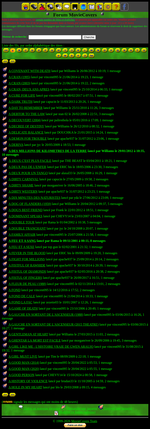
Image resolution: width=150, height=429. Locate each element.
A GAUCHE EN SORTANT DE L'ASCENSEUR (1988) (45, 314)
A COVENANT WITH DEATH (29, 71)
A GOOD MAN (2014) (23, 362)
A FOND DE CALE (21, 296)
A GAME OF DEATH (23, 308)
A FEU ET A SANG (22, 241)
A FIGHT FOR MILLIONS (26, 259)
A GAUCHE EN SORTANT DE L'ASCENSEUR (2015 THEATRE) (53, 324)
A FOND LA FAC (20, 302)
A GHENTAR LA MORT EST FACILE (34, 340)
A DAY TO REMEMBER (25, 108)
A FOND (14, 290)
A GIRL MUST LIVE (22, 356)
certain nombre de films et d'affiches (55, 19)
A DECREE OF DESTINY (26, 126)
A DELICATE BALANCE (26, 132)
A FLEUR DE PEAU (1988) (27, 284)
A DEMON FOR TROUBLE (27, 138)
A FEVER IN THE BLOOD (26, 253)
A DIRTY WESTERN (22, 191)
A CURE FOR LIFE (21, 95)
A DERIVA (15, 144)
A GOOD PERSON (21, 375)
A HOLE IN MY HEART (25, 387)
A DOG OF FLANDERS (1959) (29, 204)
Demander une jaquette (79, 408)
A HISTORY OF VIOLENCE (27, 381)
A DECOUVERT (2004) (24, 120)
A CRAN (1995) (19, 77)
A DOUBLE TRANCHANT (27, 228)
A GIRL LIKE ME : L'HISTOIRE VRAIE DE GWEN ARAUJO (50, 346)
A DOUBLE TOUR (21, 222)
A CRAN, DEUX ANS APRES (29, 89)
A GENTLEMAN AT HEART (28, 334)
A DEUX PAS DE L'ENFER (27, 167)
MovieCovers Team (84, 421)
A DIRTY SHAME (20, 185)
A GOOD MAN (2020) (23, 369)
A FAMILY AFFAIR (21, 234)
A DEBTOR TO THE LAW (26, 114)
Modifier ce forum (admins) (74, 412)
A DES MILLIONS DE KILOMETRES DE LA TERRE (47, 151)
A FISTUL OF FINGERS (25, 277)
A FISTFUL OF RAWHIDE (26, 265)
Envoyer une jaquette (115, 408)
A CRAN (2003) (19, 83)
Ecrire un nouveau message (39, 408)
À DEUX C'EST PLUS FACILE (30, 160)
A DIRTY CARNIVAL (23, 179)
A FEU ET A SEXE (21, 247)
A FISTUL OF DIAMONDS (27, 271)
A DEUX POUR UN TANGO (28, 173)
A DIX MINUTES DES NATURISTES (34, 197)
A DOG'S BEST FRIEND (25, 210)
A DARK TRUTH (20, 101)
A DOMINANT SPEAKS (25, 216)
